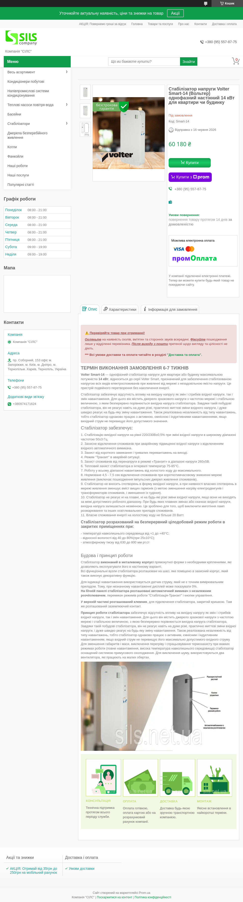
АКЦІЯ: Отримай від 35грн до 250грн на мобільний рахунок (33, 870)
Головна (137, 24)
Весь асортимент (21, 72)
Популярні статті (20, 185)
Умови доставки (81, 869)
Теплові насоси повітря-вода (30, 105)
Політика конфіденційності (153, 897)
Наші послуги (18, 175)
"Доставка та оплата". (184, 355)
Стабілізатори (18, 124)
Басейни (14, 114)
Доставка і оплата (224, 24)
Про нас (183, 24)
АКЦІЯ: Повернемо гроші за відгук (102, 24)
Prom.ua (144, 893)
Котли (12, 147)
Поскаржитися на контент (114, 897)
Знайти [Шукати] (188, 61)
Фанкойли (15, 156)
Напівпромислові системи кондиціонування (28, 93)
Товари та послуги (160, 24)
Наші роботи (17, 166)
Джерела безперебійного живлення (27, 135)
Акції (175, 13)
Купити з (192, 177)
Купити (192, 163)
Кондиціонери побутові (25, 82)
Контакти (200, 24)
